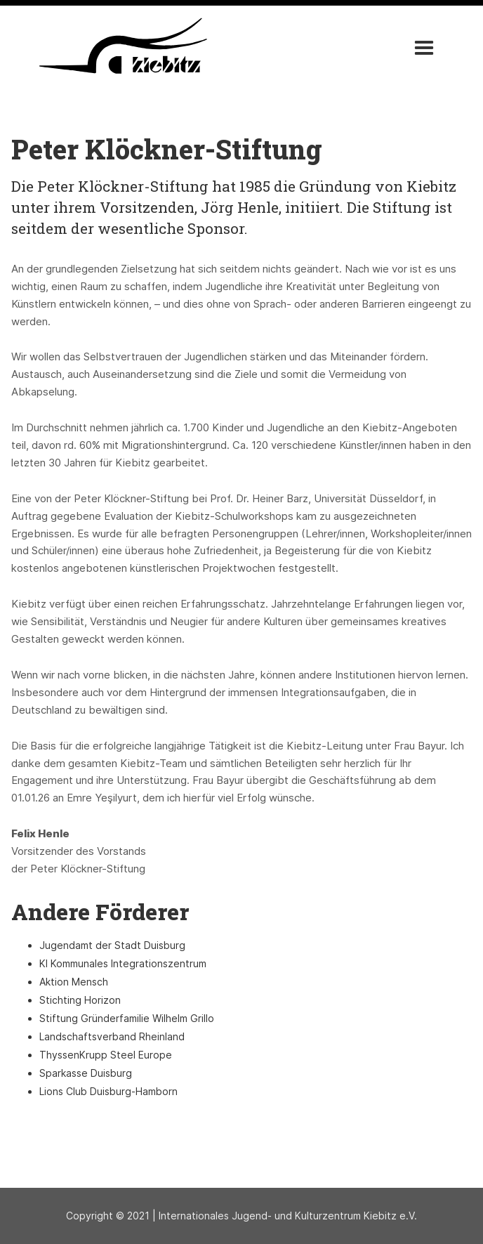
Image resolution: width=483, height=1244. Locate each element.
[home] (119, 46)
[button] (424, 48)
